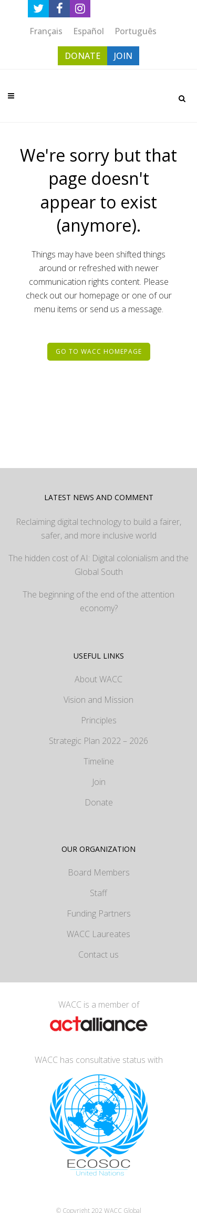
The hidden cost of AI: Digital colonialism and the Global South (98, 565)
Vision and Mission (98, 699)
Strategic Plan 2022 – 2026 (98, 741)
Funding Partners (99, 913)
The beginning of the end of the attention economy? (98, 601)
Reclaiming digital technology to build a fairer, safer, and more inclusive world (98, 528)
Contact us (98, 954)
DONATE (82, 56)
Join (99, 782)
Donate (99, 802)
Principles (99, 720)
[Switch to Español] (88, 30)
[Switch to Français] (46, 30)
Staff (98, 893)
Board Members (99, 872)
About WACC (98, 679)
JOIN (123, 56)
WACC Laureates (98, 934)
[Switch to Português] (135, 30)
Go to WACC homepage (99, 351)
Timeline (99, 761)
